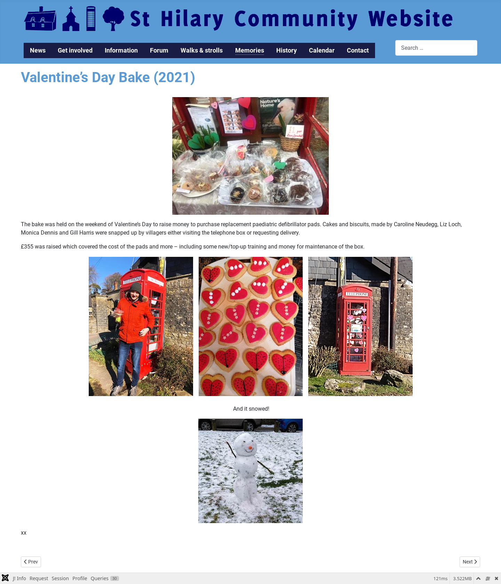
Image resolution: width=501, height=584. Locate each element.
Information (121, 50)
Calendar (322, 50)
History (286, 50)
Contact (358, 50)
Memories (249, 50)
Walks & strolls (202, 50)
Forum (159, 50)
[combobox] (436, 48)
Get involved (75, 50)
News (38, 50)
